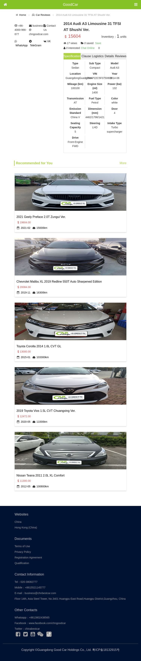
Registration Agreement (28, 557)
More (123, 163)
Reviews (120, 56)
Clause (86, 56)
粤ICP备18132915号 (106, 649)
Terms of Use (22, 546)
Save (98, 43)
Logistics (98, 56)
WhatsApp (22, 45)
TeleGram (35, 45)
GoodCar (70, 4)
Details (109, 56)
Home (22, 15)
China (18, 521)
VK (49, 41)
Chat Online (88, 48)
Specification (72, 56)
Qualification (22, 563)
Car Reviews (43, 15)
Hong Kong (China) (26, 527)
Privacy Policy (23, 551)
